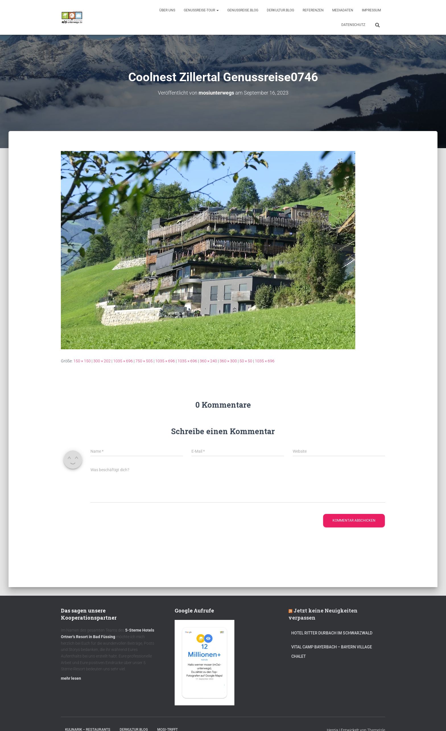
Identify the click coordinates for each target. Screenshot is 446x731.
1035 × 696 (123, 361)
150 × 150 (82, 361)
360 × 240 (208, 361)
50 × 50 (245, 361)
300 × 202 (102, 361)
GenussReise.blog (242, 10)
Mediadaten (342, 10)
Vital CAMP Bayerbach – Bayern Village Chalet (331, 652)
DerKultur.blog (280, 10)
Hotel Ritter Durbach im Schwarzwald (332, 633)
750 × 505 (144, 361)
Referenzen (313, 10)
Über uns (167, 10)
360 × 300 (228, 361)
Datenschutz (353, 25)
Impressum (371, 10)
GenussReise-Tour (201, 10)
